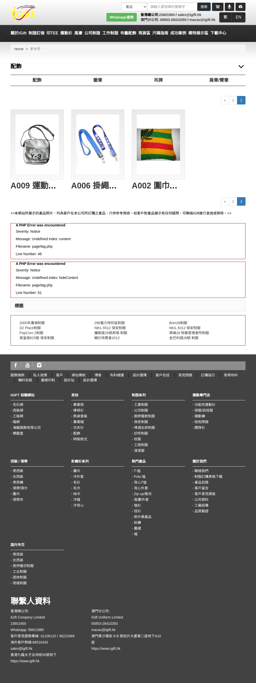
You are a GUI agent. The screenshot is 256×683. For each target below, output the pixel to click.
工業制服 (141, 405)
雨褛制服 (20, 583)
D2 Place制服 (30, 328)
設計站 (69, 380)
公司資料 (201, 500)
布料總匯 (117, 375)
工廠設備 (201, 505)
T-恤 (137, 471)
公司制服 (141, 410)
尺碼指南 (160, 33)
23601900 (166, 15)
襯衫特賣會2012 (107, 338)
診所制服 (141, 433)
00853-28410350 (172, 20)
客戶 (59, 375)
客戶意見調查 (205, 494)
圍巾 (16, 494)
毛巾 (76, 488)
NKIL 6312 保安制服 (185, 328)
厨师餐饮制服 (23, 566)
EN (238, 17)
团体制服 (20, 577)
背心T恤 (140, 482)
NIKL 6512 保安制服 (110, 328)
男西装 (18, 554)
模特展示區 (198, 33)
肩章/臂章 (218, 80)
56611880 (36, 630)
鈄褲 (137, 523)
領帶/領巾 (20, 488)
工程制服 (141, 445)
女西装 (18, 560)
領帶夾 (18, 500)
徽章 (97, 80)
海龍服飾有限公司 (27, 428)
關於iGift (18, 33)
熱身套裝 (80, 416)
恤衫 (137, 505)
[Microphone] (229, 6)
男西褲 (18, 482)
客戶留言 (201, 488)
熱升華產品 (143, 517)
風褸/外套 (141, 500)
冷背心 (78, 505)
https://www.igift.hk (25, 661)
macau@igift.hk (203, 20)
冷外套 (78, 477)
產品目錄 (201, 482)
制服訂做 (36, 33)
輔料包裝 (25, 380)
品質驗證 (201, 511)
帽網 (16, 422)
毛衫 (76, 482)
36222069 (66, 636)
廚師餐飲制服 (144, 416)
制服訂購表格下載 (208, 477)
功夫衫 (78, 428)
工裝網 (18, 416)
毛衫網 (18, 405)
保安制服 (141, 422)
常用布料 (231, 375)
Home (19, 49)
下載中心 (218, 33)
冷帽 (76, 500)
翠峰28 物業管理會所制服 (189, 333)
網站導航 (79, 375)
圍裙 (137, 528)
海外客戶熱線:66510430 (29, 642)
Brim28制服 (178, 323)
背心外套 (141, 488)
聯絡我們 (201, 471)
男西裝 (18, 471)
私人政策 (40, 375)
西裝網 (18, 410)
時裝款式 (80, 439)
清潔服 (139, 451)
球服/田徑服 (203, 410)
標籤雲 (18, 433)
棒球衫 (78, 410)
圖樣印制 (48, 380)
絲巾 (76, 494)
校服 (137, 439)
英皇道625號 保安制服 (37, 338)
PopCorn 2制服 (31, 333)
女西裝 (18, 477)
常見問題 (185, 375)
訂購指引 (208, 375)
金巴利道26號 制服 (183, 338)
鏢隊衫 (199, 428)
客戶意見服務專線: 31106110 (33, 636)
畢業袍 (78, 405)
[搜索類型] (134, 6)
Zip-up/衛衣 (143, 494)
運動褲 (199, 416)
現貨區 (144, 33)
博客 (98, 375)
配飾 (37, 80)
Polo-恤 (140, 477)
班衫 (137, 511)
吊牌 (158, 80)
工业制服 (20, 572)
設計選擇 (140, 375)
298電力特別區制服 (109, 323)
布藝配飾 (128, 33)
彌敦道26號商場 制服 (110, 333)
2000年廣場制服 (32, 323)
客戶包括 (163, 375)
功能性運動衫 (205, 405)
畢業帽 (78, 422)
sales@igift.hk (189, 15)
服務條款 (17, 375)
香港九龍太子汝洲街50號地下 (33, 655)
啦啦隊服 (201, 422)
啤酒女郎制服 (144, 428)
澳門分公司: (149, 20)
